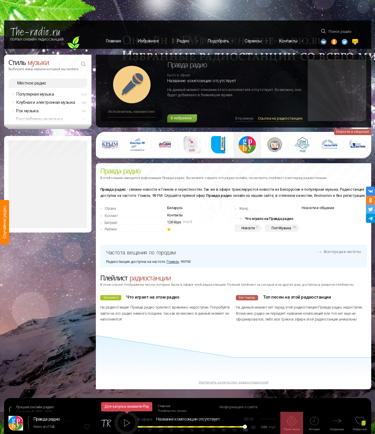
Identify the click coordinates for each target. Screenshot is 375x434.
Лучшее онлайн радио (35, 407)
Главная (113, 41)
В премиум (244, 118)
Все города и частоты (342, 251)
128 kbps (174, 222)
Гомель (173, 261)
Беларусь (175, 208)
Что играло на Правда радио (269, 218)
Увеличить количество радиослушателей (233, 382)
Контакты (175, 215)
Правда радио (46, 419)
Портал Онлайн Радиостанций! (37, 39)
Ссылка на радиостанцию (280, 118)
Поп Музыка (281, 228)
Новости (248, 228)
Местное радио (31, 83)
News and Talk (44, 426)
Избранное (148, 41)
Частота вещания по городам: (141, 252)
